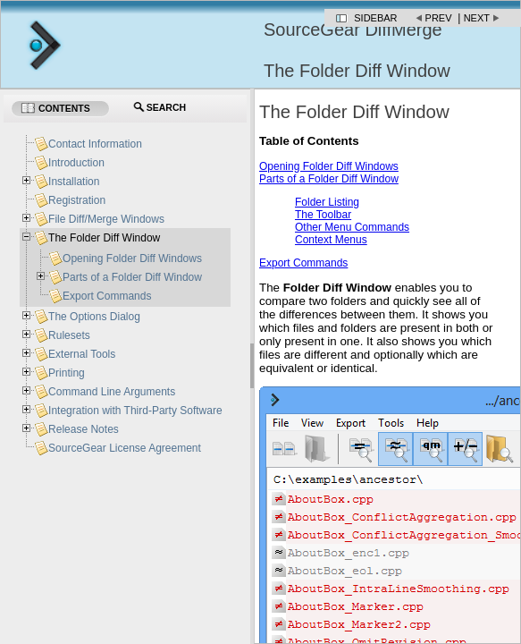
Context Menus (331, 239)
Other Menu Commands (352, 227)
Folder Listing (327, 202)
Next (477, 18)
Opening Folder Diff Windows (329, 166)
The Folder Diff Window (104, 238)
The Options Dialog (94, 316)
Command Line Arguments (111, 392)
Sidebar (375, 18)
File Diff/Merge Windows (106, 219)
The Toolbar (323, 214)
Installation (73, 181)
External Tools (81, 354)
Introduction (76, 163)
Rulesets (69, 335)
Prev (438, 18)
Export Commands (303, 263)
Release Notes (83, 429)
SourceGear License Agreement (124, 448)
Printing (66, 373)
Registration (76, 200)
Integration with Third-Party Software (135, 410)
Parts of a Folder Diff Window (329, 179)
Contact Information (95, 144)
